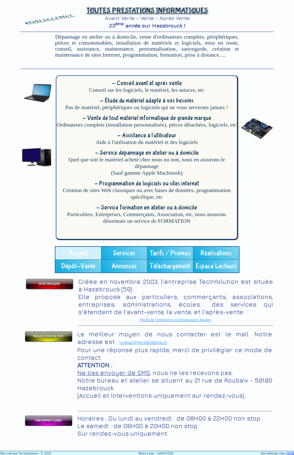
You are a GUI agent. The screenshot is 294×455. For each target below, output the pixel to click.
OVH (290, 453)
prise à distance (202, 55)
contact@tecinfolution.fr (143, 342)
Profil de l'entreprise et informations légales (175, 320)
